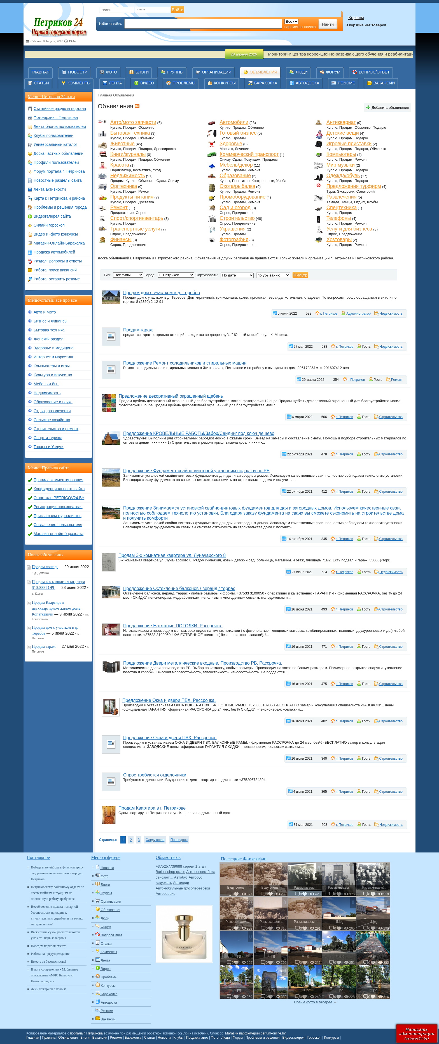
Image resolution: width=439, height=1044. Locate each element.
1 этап (200, 866)
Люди (225, 1038)
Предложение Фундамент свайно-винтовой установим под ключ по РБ (196, 470)
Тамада (332, 202)
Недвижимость (127, 175)
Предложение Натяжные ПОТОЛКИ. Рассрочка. (173, 625)
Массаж (226, 149)
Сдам (237, 159)
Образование (235, 175)
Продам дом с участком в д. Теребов (161, 292)
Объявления (123, 95)
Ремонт (360, 159)
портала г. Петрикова (86, 1033)
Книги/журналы (128, 154)
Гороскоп (314, 1038)
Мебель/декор (236, 165)
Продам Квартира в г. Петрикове (152, 808)
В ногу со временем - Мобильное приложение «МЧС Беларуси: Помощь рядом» (54, 975)
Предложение (122, 213)
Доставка (146, 202)
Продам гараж (138, 330)
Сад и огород (235, 207)
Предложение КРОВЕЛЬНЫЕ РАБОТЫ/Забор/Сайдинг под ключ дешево (198, 433)
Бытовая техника (130, 133)
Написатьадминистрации (417, 1033)
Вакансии (99, 1038)
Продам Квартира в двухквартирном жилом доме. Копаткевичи (56, 608)
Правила (49, 1038)
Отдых (359, 202)
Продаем (270, 159)
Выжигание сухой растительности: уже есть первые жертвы (56, 935)
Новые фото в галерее (313, 1002)
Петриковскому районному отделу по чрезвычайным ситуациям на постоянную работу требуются (57, 893)
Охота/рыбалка (237, 186)
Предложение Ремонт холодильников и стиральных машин (184, 363)
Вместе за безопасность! (48, 962)
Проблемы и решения (263, 1038)
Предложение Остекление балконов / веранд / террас (179, 588)
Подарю (379, 127)
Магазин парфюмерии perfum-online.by (255, 1033)
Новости (164, 1038)
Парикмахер (120, 170)
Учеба (281, 181)
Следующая (155, 840)
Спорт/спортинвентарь (136, 218)
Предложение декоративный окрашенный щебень (171, 396)
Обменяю (146, 127)
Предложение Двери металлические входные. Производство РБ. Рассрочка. (202, 663)
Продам (129, 127)
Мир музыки (340, 165)
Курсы (225, 181)
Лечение (242, 149)
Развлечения (341, 197)
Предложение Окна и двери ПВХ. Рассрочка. (169, 700)
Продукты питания (131, 197)
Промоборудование (243, 197)
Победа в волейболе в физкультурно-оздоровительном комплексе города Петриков (57, 873)
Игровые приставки (349, 143)
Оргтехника (123, 186)
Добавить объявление (390, 107)
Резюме (116, 1038)
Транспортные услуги (135, 229)
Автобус (181, 877)
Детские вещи (342, 133)
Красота (119, 165)
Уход (157, 170)
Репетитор (241, 181)
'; (273, 275)
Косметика (142, 170)
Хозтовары (339, 239)
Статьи (149, 1038)
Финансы (121, 239)
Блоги (85, 1038)
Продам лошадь (45, 567)
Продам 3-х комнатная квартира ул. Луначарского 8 (172, 555)
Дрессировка (165, 149)
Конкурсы (331, 1038)
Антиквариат (341, 122)
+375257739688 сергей (175, 866)
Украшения (233, 229)
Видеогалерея (293, 1038)
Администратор (358, 313)
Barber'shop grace (170, 872)
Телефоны (338, 218)
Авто (172, 878)
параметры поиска (300, 27)
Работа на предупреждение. (50, 954)
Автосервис (165, 893)
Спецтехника (341, 207)
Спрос (141, 213)
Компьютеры (341, 154)
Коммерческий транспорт (249, 154)
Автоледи (181, 883)
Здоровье (231, 143)
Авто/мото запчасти (133, 122)
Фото (215, 1038)
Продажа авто (197, 1038)
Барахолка (133, 1038)
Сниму (225, 159)
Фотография (234, 239)
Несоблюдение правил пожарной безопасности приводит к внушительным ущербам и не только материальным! (57, 915)
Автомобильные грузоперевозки (183, 888)
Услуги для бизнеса (349, 229)
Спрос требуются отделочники (154, 775)
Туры (330, 191)
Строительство (237, 218)
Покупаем (252, 159)
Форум (238, 1038)
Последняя (179, 840)
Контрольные (263, 181)
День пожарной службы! (48, 989)
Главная (105, 95)
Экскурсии (345, 191)
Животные (122, 143)
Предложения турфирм (353, 186)
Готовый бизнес (238, 133)
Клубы (372, 202)
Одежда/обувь (343, 175)
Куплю (115, 127)
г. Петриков (329, 313)
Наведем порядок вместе (48, 946)
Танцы (346, 202)
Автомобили (234, 122)
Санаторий (365, 191)
